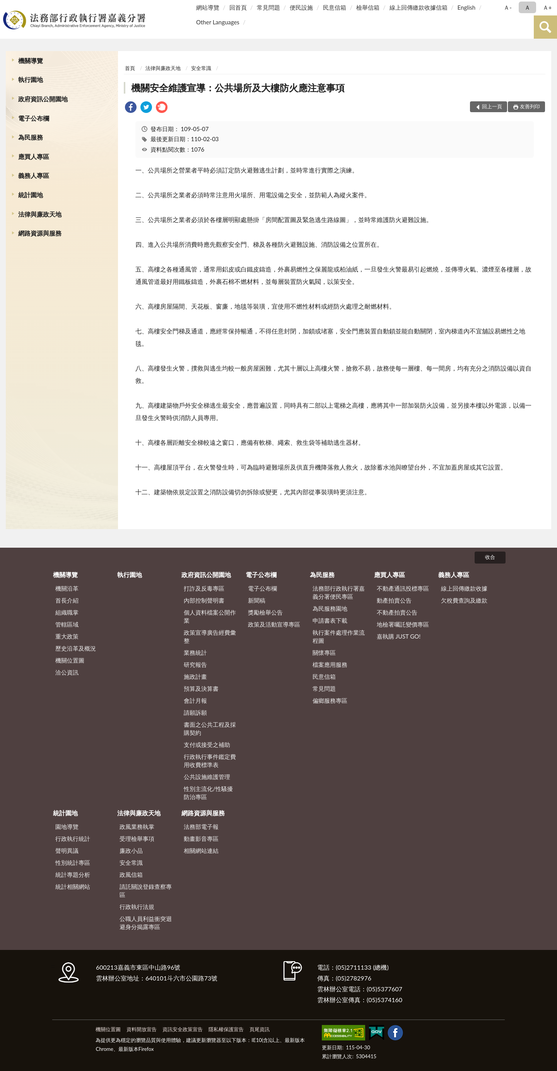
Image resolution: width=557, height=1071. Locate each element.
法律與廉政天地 (40, 214)
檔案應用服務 (330, 664)
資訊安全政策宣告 (182, 1029)
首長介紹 (67, 600)
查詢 (545, 27)
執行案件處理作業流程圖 (339, 636)
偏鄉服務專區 (330, 700)
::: (7, 6)
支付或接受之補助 (207, 744)
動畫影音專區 (201, 838)
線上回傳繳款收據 (464, 588)
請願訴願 (195, 712)
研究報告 (195, 664)
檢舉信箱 (367, 7)
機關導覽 (30, 60)
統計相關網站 (72, 886)
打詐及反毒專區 (204, 588)
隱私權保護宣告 (226, 1029)
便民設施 (301, 7)
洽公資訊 (67, 672)
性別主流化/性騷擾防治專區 (208, 792)
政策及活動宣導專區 (274, 624)
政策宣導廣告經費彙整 (210, 636)
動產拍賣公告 (394, 600)
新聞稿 (256, 600)
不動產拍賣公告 (397, 612)
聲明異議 (67, 850)
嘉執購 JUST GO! (399, 636)
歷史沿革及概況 (75, 648)
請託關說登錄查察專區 (146, 890)
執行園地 (30, 79)
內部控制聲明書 (204, 600)
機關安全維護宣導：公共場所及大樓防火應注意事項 (238, 87)
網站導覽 (207, 7)
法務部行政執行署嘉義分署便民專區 (339, 592)
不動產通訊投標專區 (403, 588)
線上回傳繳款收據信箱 (419, 7)
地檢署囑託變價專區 (403, 624)
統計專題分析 (72, 874)
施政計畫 (195, 676)
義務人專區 (33, 175)
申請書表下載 (330, 620)
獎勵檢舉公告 (265, 612)
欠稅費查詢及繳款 (464, 600)
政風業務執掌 (137, 826)
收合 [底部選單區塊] (490, 557)
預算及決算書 (201, 688)
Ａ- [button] (508, 7)
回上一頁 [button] (492, 106)
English (466, 7)
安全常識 (201, 68)
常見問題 (268, 7)
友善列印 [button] (530, 106)
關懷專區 (324, 652)
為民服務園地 (330, 608)
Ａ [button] (527, 7)
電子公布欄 (33, 118)
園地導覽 (67, 826)
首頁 (130, 68)
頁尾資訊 (259, 1029)
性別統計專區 (72, 862)
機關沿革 (67, 588)
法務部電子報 (201, 826)
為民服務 (30, 137)
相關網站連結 (201, 850)
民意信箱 (334, 7)
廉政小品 (131, 850)
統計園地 (30, 194)
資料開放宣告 (141, 1029)
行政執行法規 (137, 906)
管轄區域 (67, 624)
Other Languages (217, 22)
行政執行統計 (72, 838)
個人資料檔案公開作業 (210, 616)
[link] (131, 108)
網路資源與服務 (40, 233)
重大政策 (67, 636)
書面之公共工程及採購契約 (210, 728)
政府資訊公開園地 (43, 98)
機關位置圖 (69, 660)
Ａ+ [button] (547, 7)
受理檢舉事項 (137, 838)
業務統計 (195, 652)
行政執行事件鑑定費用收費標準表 (210, 760)
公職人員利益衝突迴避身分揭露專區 (146, 922)
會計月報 (195, 700)
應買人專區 (33, 156)
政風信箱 (131, 874)
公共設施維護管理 (207, 776)
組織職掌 (67, 612)
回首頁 (238, 7)
